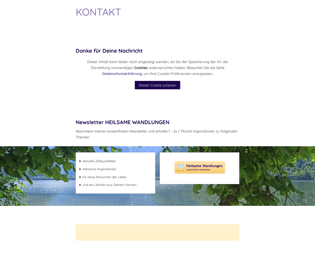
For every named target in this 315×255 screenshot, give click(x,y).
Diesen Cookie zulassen (157, 85)
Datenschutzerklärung (122, 73)
